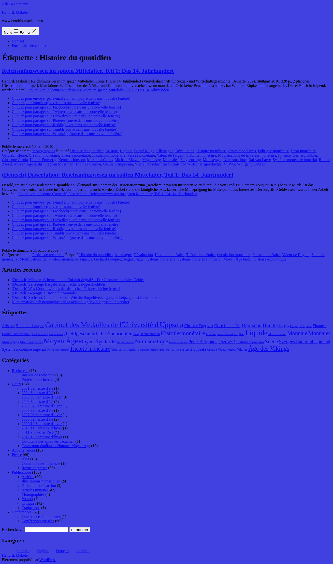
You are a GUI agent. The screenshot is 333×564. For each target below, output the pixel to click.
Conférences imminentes (41, 516)
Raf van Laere (259, 160)
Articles (28, 477)
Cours (16, 384)
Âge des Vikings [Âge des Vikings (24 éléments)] (268, 348)
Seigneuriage (190, 160)
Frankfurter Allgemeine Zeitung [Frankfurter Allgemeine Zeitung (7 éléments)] (48, 334)
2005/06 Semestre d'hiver (42, 397)
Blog (25, 459)
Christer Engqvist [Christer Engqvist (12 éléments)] (198, 325)
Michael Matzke (127, 160)
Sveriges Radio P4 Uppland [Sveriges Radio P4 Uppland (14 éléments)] (304, 341)
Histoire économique (270, 259)
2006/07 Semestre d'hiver (42, 406)
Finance (284, 155)
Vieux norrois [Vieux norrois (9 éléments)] (227, 349)
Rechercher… (13, 529)
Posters (27, 499)
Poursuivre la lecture (99, 90)
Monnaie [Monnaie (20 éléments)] (297, 333)
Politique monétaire (273, 151)
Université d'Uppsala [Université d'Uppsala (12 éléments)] (189, 349)
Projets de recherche (48, 255)
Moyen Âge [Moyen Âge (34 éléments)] (61, 341)
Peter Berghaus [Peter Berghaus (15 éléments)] (202, 341)
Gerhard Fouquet (107, 259)
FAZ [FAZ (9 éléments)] (302, 326)
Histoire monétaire (211, 151)
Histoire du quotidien (86, 151)
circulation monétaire (108, 155)
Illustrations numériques (41, 481)
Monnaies (170, 160)
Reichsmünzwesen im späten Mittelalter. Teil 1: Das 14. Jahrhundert (88, 71)
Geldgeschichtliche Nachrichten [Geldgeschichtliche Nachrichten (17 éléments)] (99, 333)
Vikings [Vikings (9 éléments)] (242, 349)
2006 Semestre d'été (37, 401)
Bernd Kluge (144, 151)
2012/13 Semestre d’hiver (42, 437)
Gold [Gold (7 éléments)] (136, 334)
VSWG (229, 164)
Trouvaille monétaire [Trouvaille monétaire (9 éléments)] (125, 349)
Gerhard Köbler (304, 155)
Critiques (29, 503)
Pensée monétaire (141, 155)
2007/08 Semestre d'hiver (42, 415)
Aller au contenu (15, 4)
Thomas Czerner (88, 164)
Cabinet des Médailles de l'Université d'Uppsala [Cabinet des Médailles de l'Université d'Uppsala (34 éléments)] (114, 325)
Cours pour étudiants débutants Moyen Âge (56, 446)
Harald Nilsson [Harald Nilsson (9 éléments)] (150, 334)
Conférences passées (38, 521)
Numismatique (234, 160)
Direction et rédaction (39, 485)
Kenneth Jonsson (71, 160)
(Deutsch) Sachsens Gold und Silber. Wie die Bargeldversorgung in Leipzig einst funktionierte (86, 297)
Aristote (111, 151)
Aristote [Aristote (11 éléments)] (8, 326)
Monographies (43, 151)
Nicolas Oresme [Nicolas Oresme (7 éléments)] (125, 342)
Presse (17, 455)
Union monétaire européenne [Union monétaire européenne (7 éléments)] (155, 349)
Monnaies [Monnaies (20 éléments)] (319, 333)
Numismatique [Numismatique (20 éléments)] (151, 341)
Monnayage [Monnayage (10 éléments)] (10, 342)
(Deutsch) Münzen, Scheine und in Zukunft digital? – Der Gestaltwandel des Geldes (78, 280)
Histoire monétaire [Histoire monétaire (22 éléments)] (183, 333)
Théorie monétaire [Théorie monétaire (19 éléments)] (90, 349)
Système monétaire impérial (295, 160)
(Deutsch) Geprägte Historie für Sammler (44, 293)
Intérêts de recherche (38, 375)
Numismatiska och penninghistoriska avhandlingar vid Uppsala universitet (70, 302)
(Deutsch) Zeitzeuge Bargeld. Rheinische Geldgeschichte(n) (59, 284)
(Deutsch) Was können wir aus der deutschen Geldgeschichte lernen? (66, 289)
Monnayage (212, 160)
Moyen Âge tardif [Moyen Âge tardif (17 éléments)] (97, 341)
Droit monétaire (303, 151)
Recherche (20, 371)
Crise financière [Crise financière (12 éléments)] (227, 325)
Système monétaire (160, 259)
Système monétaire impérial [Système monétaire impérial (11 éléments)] (24, 349)
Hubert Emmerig (43, 160)
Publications (21, 472)
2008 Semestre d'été (37, 419)
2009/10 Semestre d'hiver (42, 424)
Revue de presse (34, 468)
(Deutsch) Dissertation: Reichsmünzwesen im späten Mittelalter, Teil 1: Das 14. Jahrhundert (117, 174)
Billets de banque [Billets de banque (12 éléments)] (29, 325)
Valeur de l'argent (170, 155)
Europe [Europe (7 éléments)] (294, 326)
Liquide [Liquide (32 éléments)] (256, 333)
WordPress (47, 560)
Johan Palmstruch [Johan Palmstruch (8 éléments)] (227, 334)
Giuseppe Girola (15, 160)
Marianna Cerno (100, 160)
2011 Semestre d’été (38, 432)
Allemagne (164, 151)
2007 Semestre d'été (37, 410)
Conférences (21, 512)
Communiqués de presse (41, 463)
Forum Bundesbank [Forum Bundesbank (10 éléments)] (16, 334)
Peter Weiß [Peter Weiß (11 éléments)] (226, 342)
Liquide (126, 151)
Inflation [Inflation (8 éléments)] (211, 334)
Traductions (31, 508)
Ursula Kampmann (118, 164)
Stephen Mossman (58, 164)
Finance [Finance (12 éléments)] (319, 325)
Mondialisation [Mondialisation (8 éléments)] (277, 334)
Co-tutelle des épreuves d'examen (48, 441)
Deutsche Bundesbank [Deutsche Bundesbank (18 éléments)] (265, 325)
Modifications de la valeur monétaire (247, 155)
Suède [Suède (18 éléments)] (271, 341)
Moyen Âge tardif (28, 164)
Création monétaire (44, 155)
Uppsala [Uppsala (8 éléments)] (212, 349)
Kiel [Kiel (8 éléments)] (241, 334)
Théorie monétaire (75, 155)
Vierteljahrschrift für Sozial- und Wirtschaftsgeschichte (178, 164)
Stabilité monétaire (201, 155)
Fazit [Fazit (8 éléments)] (309, 326)
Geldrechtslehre (14, 155)
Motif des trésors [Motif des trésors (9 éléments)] (31, 342)
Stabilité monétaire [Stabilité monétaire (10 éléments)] (250, 342)
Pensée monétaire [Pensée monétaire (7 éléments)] (178, 342)
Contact (18, 41)
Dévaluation (184, 151)
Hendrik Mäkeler (15, 12)
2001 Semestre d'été (37, 388)
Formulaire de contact (29, 45)
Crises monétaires (242, 151)
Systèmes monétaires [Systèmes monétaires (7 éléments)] (58, 349)
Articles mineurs (35, 490)
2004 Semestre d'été (37, 393)
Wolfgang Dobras (251, 164)
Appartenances (23, 450)
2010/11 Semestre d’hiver (42, 428)
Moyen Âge (151, 160)
